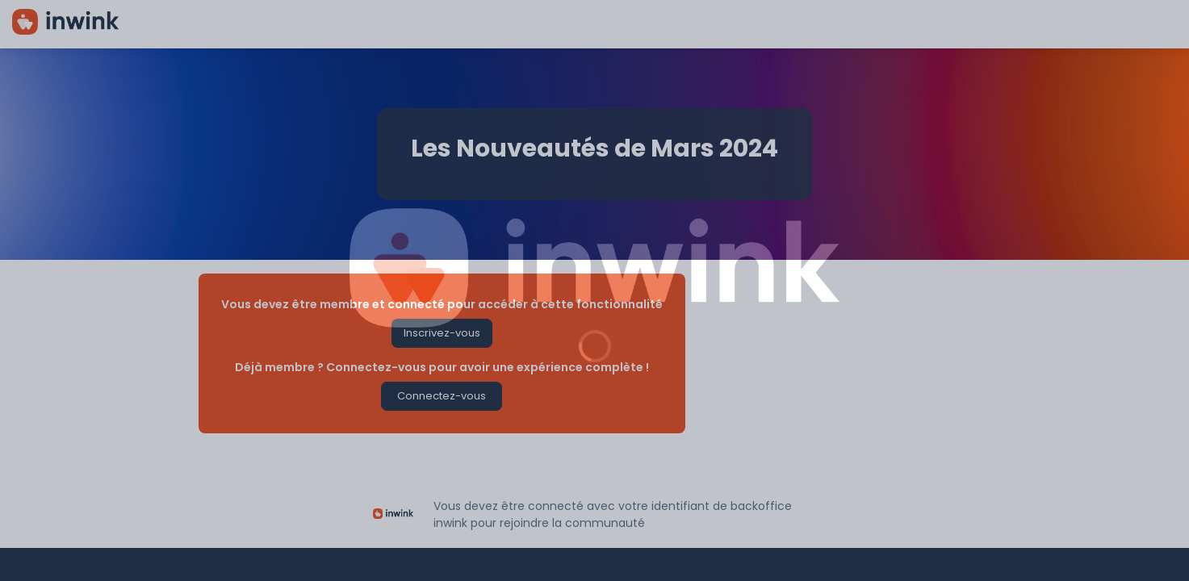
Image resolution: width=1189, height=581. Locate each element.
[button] (441, 333)
